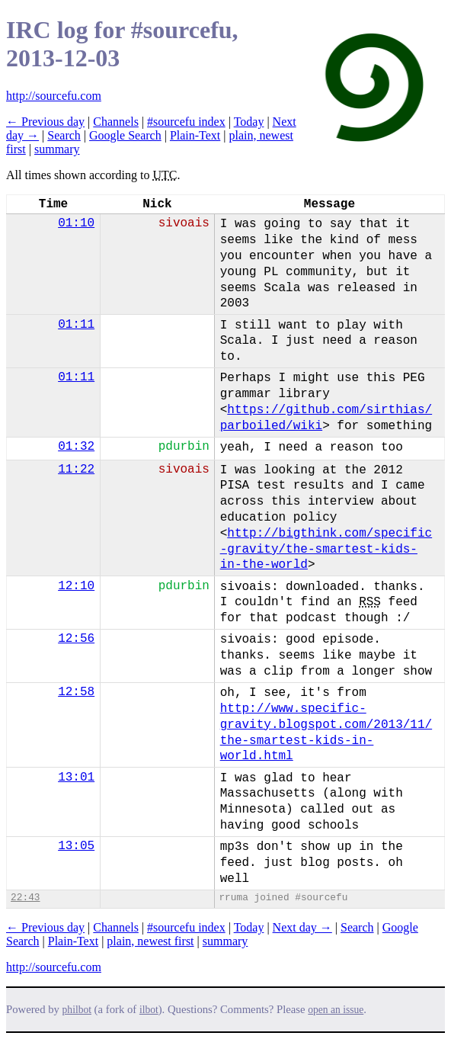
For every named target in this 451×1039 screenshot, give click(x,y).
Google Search (125, 135)
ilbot (148, 1009)
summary (57, 149)
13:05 (76, 846)
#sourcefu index (186, 121)
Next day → (302, 927)
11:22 (76, 469)
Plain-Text (195, 135)
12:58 (76, 692)
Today (249, 121)
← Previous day (45, 121)
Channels (116, 121)
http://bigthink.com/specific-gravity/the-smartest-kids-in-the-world (326, 549)
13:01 (76, 777)
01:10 (76, 223)
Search (64, 135)
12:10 (76, 586)
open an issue (335, 1009)
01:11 (76, 325)
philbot (76, 1009)
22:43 (25, 897)
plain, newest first (150, 941)
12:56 (76, 639)
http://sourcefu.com (53, 95)
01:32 (76, 447)
